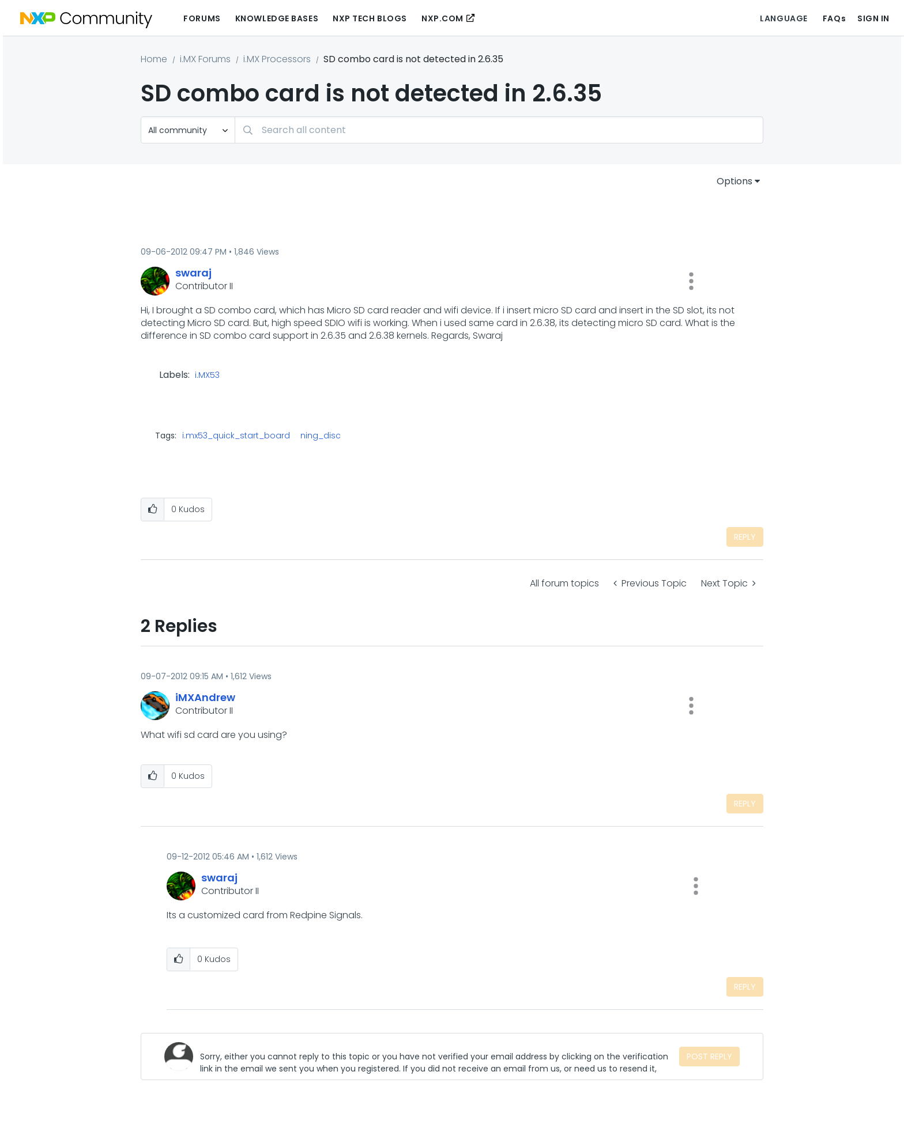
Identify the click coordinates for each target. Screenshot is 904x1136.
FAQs (834, 18)
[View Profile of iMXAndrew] (205, 697)
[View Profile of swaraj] (193, 273)
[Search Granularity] (188, 130)
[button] (691, 281)
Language (783, 18)
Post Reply (709, 1056)
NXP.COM (442, 18)
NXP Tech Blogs (370, 18)
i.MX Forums (205, 59)
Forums (201, 18)
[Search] (499, 129)
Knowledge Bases (276, 18)
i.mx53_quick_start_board (236, 435)
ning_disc (320, 435)
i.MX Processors (277, 59)
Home (154, 59)
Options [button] (734, 181)
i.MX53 (207, 375)
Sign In (873, 18)
